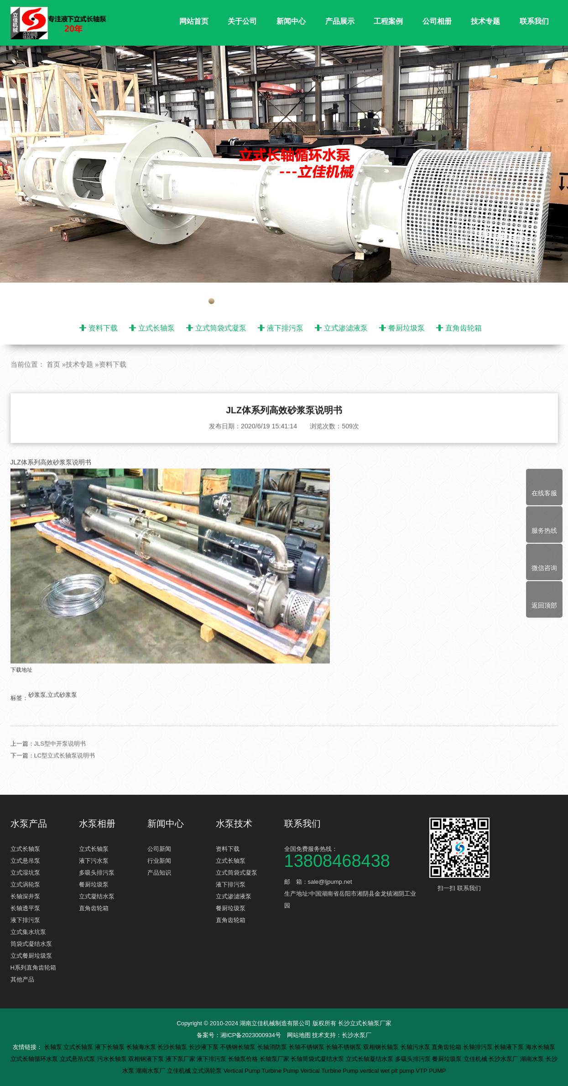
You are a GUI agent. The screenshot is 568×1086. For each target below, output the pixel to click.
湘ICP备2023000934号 (250, 1035)
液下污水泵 (94, 860)
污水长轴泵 (113, 1058)
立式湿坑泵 (25, 872)
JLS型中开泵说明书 (60, 761)
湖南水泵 (533, 1058)
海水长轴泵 (540, 1047)
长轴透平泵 (25, 908)
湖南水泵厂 (151, 1070)
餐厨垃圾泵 (406, 328)
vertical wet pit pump (388, 1070)
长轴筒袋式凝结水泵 (318, 1058)
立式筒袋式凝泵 (220, 328)
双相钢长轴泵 (382, 1047)
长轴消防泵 (273, 1047)
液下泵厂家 (181, 1058)
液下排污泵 (285, 328)
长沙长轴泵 (173, 1047)
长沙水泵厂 (356, 1035)
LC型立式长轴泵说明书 (64, 773)
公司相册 (437, 21)
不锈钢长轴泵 (238, 1047)
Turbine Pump (281, 1070)
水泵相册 (97, 823)
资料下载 (103, 328)
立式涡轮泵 (25, 884)
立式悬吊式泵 (78, 1058)
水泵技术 (234, 823)
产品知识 (159, 872)
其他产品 (22, 979)
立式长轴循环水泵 (35, 1058)
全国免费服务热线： (352, 856)
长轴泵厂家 (275, 1058)
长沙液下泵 (204, 1047)
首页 (53, 381)
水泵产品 (28, 823)
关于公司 (242, 21)
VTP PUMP (431, 1070)
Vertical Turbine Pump (330, 1070)
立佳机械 (476, 1058)
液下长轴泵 (110, 1047)
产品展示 (339, 21)
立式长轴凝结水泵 (370, 1058)
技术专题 (485, 21)
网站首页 (193, 21)
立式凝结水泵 (97, 896)
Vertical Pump (243, 1070)
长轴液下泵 (510, 1047)
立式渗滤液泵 (346, 328)
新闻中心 (291, 21)
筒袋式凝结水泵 (31, 943)
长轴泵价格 (244, 1058)
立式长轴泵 (156, 328)
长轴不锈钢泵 (307, 1047)
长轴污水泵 (416, 1047)
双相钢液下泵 (147, 1058)
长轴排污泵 (479, 1047)
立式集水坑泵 (28, 932)
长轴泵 (54, 1047)
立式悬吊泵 (25, 860)
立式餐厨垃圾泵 (31, 955)
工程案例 (388, 21)
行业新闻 (159, 860)
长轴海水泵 (142, 1047)
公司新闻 (159, 848)
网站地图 (299, 1035)
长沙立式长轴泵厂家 (364, 1023)
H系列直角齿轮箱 (33, 967)
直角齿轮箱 (463, 328)
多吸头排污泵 (97, 872)
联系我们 (534, 21)
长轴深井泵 (25, 896)
